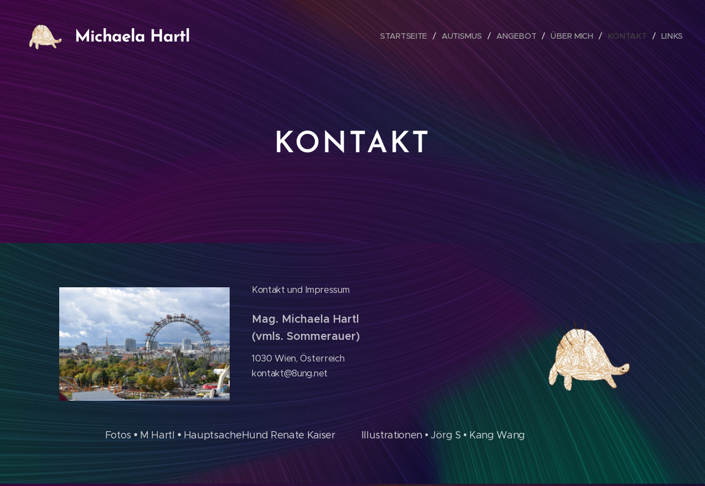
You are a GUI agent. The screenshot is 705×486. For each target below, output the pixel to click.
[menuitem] (409, 36)
